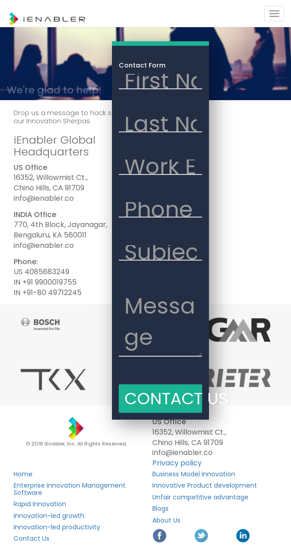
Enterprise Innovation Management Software (70, 489)
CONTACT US (163, 398)
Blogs (160, 508)
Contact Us (31, 538)
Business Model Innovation (193, 474)
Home (23, 474)
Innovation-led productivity (57, 527)
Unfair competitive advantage (200, 497)
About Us (166, 520)
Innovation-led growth (49, 515)
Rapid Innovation (40, 503)
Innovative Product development (204, 485)
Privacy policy (177, 463)
